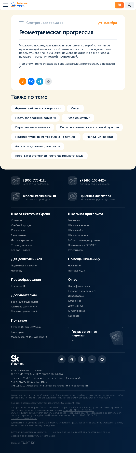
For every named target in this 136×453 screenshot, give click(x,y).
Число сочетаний (78, 118)
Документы (75, 305)
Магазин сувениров (24, 311)
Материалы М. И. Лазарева (29, 336)
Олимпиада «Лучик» (24, 306)
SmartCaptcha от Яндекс (68, 403)
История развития (22, 240)
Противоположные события (35, 118)
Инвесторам (76, 295)
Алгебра (107, 22)
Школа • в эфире (78, 225)
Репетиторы (75, 250)
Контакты (74, 315)
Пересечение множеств (32, 127)
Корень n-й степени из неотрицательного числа (49, 155)
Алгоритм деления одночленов (37, 146)
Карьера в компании (82, 291)
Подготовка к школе (23, 265)
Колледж (18, 286)
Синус (75, 108)
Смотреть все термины (41, 23)
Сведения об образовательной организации (33, 436)
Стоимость (18, 230)
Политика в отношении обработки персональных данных (81, 432)
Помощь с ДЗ (76, 270)
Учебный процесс (22, 225)
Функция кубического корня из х (38, 108)
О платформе (76, 310)
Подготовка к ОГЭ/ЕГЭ (82, 245)
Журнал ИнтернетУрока (26, 327)
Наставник (74, 265)
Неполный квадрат (100, 136)
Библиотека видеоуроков (84, 240)
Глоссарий (17, 332)
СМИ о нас (74, 300)
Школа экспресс (78, 235)
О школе (16, 220)
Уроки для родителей (24, 301)
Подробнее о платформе (24, 418)
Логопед (16, 270)
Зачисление (18, 235)
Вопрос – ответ (20, 250)
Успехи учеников (21, 245)
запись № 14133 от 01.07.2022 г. (78, 410)
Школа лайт (75, 230)
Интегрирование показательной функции (89, 127)
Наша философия (79, 286)
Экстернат (74, 220)
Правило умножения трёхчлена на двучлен (45, 136)
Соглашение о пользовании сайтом (29, 432)
